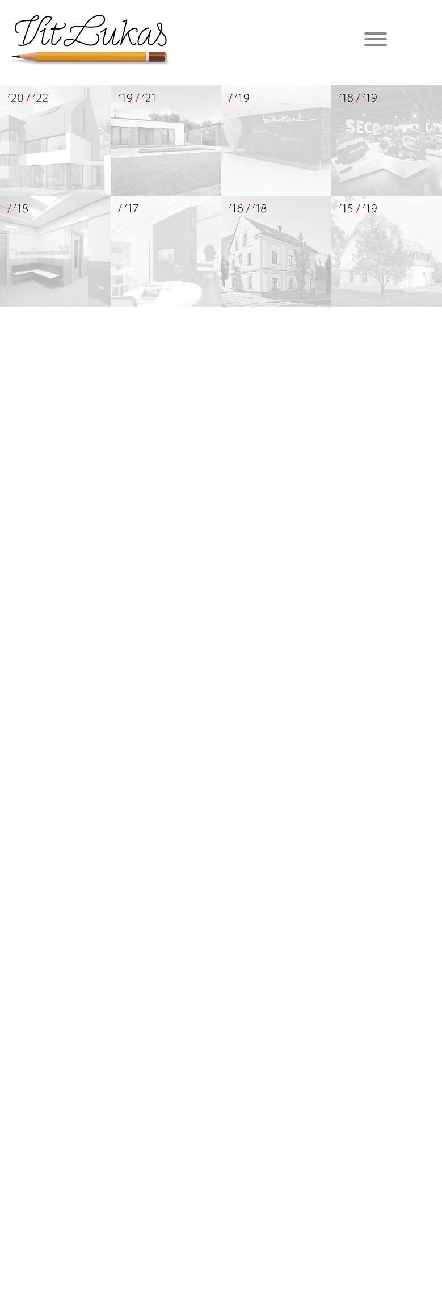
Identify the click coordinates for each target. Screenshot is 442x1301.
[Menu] (375, 40)
